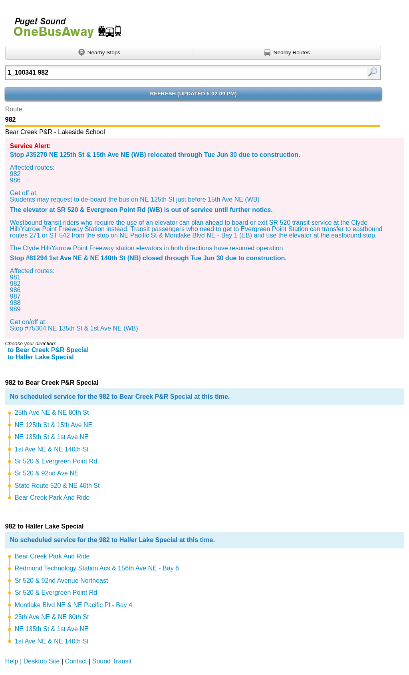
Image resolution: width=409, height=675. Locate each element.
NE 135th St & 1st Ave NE (52, 437)
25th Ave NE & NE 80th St (52, 412)
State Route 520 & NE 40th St (57, 485)
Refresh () (193, 94)
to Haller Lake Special (40, 357)
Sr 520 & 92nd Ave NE (47, 473)
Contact (76, 661)
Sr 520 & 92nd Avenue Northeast (61, 580)
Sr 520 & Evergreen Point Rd (56, 461)
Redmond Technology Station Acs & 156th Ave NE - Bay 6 (97, 568)
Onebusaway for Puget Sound (64, 24)
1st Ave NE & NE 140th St (52, 449)
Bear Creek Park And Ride (52, 497)
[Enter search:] (166, 72)
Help (11, 661)
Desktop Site (42, 661)
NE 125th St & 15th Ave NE (54, 425)
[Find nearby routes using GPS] (287, 53)
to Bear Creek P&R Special (48, 349)
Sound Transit (112, 661)
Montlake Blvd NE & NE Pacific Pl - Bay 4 (73, 605)
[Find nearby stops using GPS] (99, 53)
